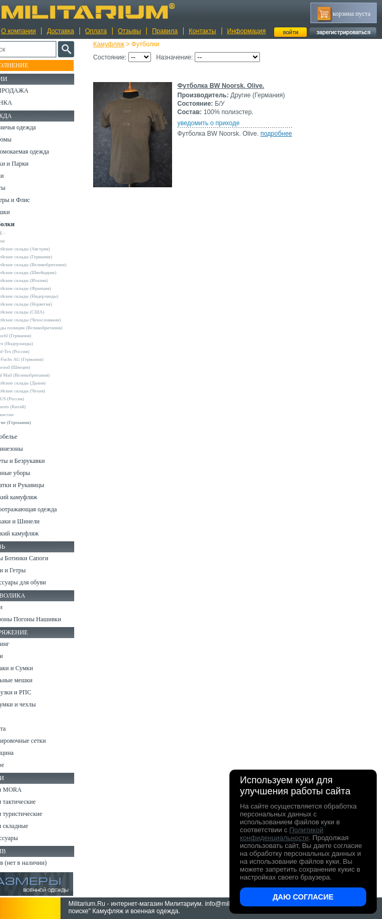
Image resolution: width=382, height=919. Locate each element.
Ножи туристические (35, 813)
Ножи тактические (32, 801)
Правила (165, 31)
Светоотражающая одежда (42, 509)
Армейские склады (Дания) (39, 383)
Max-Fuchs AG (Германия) (38, 359)
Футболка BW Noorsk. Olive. (228, 85)
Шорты (17, 187)
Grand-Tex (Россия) (31, 351)
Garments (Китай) (29, 406)
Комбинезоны (25, 448)
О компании (18, 31)
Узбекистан (23, 414)
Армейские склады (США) (39, 312)
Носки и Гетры (27, 570)
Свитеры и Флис (29, 200)
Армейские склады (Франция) (42, 288)
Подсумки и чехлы (32, 704)
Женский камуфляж (33, 533)
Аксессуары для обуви (37, 582)
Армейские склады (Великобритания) (50, 264)
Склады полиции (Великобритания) (48, 327)
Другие (19, 241)
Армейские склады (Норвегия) (43, 304)
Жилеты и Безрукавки (36, 460)
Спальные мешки (30, 680)
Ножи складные (28, 826)
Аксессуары (23, 838)
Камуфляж (116, 44)
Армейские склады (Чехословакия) (47, 319)
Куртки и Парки (28, 163)
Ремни (15, 656)
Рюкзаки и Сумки (30, 668)
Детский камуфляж (33, 497)
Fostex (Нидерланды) (33, 343)
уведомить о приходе (216, 123)
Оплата (96, 31)
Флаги (15, 607)
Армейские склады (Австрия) (42, 248)
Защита (17, 728)
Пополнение (28, 65)
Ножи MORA (25, 789)
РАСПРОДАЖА (28, 90)
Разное (16, 765)
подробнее (284, 133)
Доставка (60, 31)
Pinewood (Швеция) (32, 367)
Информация (246, 31)
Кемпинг (19, 644)
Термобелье (23, 436)
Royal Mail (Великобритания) (41, 375)
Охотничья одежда (32, 127)
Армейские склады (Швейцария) (45, 272)
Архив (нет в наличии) (37, 862)
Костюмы (20, 139)
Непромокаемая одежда (39, 151)
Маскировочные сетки (37, 740)
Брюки (16, 175)
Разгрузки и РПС (30, 692)
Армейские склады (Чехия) (39, 390)
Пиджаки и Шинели (34, 521)
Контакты (202, 31)
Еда (12, 716)
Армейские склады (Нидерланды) (46, 296)
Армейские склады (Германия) (43, 256)
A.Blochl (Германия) (32, 335)
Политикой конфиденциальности (281, 834)
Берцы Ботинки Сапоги (38, 558)
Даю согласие (303, 897)
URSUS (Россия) (29, 398)
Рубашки (19, 212)
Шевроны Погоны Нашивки (45, 619)
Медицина (21, 752)
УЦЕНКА (20, 102)
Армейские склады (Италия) (40, 280)
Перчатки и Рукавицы (36, 485)
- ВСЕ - (19, 233)
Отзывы (129, 31)
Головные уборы (29, 473)
